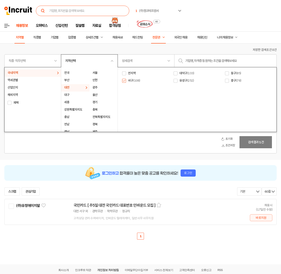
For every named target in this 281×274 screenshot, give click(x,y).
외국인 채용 (180, 37)
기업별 (54, 37)
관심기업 (31, 191)
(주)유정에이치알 (28, 205)
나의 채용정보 (225, 37)
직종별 (37, 37)
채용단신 (202, 37)
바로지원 (261, 218)
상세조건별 (92, 37)
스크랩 (12, 191)
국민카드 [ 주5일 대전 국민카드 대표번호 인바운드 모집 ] (114, 205)
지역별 (20, 37)
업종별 (72, 37)
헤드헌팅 (137, 37)
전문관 (156, 37)
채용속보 (117, 37)
